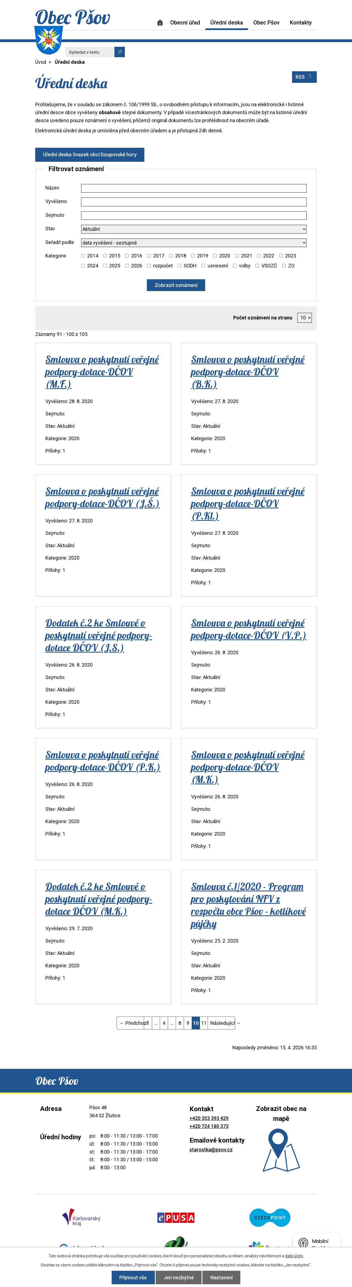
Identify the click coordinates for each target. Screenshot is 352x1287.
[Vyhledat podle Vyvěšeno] (194, 202)
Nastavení (222, 1277)
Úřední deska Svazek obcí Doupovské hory (90, 154)
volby (245, 266)
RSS (305, 76)
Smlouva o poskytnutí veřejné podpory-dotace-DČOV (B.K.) (247, 371)
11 (204, 1023)
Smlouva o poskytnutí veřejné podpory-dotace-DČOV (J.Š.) (102, 497)
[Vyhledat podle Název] (194, 188)
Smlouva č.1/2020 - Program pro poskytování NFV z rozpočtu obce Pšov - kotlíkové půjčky (248, 905)
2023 (290, 256)
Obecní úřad (185, 22)
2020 (224, 256)
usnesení (218, 266)
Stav (50, 228)
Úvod (160, 22)
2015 (114, 256)
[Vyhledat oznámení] (176, 285)
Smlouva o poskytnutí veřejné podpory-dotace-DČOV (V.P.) (249, 629)
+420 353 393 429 (209, 1118)
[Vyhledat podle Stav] (194, 229)
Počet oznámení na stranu (262, 318)
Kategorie (55, 256)
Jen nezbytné (179, 1277)
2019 (202, 256)
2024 (92, 266)
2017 (158, 256)
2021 (246, 256)
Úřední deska (226, 22)
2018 (180, 256)
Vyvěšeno (56, 201)
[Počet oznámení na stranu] (304, 318)
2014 (92, 256)
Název (52, 188)
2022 (268, 256)
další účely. (294, 1256)
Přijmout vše (133, 1277)
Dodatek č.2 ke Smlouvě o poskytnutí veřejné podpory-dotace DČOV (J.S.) (98, 635)
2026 (136, 266)
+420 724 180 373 (209, 1126)
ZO (291, 266)
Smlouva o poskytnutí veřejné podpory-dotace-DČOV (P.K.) (103, 760)
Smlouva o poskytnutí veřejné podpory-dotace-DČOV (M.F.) (102, 371)
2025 (114, 266)
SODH (190, 266)
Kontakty (301, 22)
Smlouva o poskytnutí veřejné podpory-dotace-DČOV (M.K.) (247, 766)
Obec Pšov (266, 22)
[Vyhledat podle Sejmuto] (194, 215)
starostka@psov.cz (211, 1149)
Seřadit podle (59, 242)
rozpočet (163, 266)
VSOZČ (269, 266)
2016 (136, 256)
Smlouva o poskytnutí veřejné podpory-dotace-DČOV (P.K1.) (247, 503)
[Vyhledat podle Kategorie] (83, 256)
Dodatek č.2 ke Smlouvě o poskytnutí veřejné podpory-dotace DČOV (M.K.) (98, 898)
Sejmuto (54, 215)
